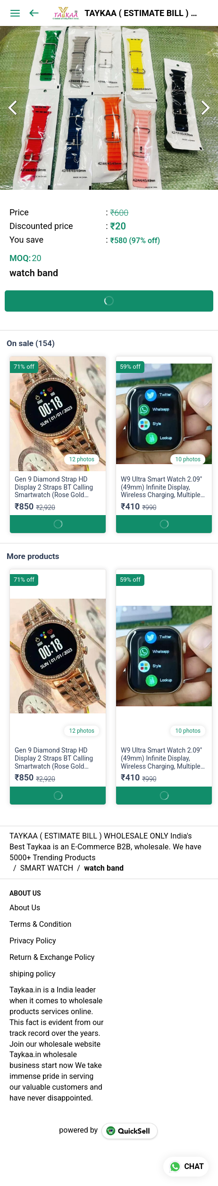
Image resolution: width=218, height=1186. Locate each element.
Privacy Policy (32, 940)
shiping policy (32, 973)
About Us (24, 907)
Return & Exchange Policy (51, 957)
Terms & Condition (40, 924)
